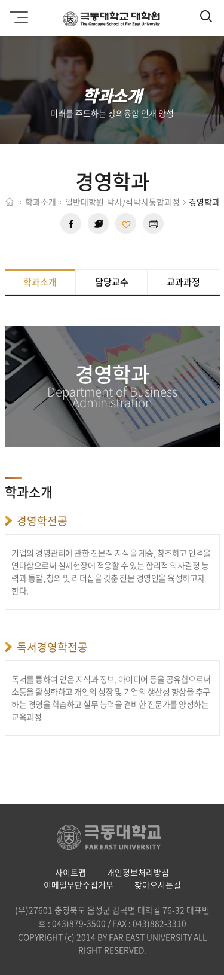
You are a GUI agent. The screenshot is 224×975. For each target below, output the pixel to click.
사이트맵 (70, 872)
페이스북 (70, 223)
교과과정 (183, 281)
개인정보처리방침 (138, 872)
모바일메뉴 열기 (17, 13)
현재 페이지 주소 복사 (125, 223)
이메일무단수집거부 (78, 885)
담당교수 (111, 281)
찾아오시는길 (157, 885)
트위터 (98, 223)
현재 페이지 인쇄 (153, 223)
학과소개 (40, 281)
